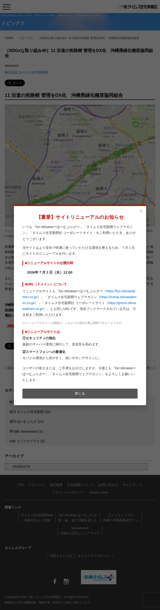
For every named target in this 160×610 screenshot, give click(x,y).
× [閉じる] (141, 211)
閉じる (80, 393)
